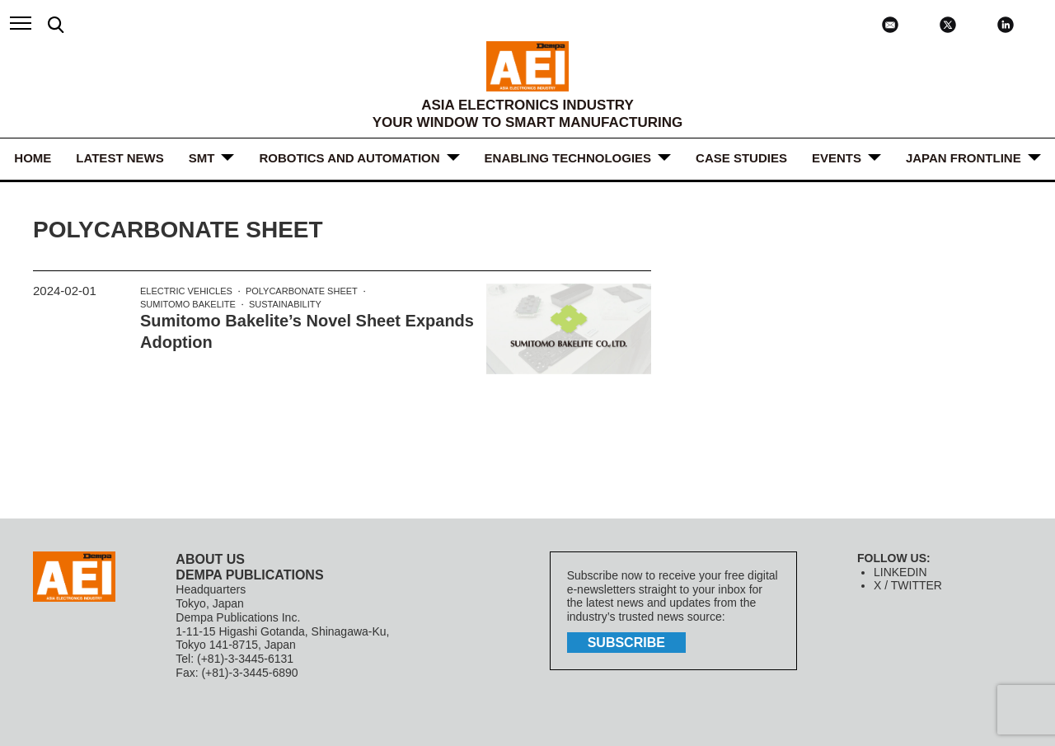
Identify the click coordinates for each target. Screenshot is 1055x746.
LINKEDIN (900, 572)
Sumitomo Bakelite (188, 304)
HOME (32, 158)
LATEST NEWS (119, 158)
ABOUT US (210, 559)
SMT (202, 158)
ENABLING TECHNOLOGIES (568, 158)
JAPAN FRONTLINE (963, 158)
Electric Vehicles (186, 291)
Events (836, 158)
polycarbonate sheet (302, 291)
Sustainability (285, 304)
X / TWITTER (908, 585)
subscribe (626, 643)
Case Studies (741, 158)
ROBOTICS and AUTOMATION (349, 158)
